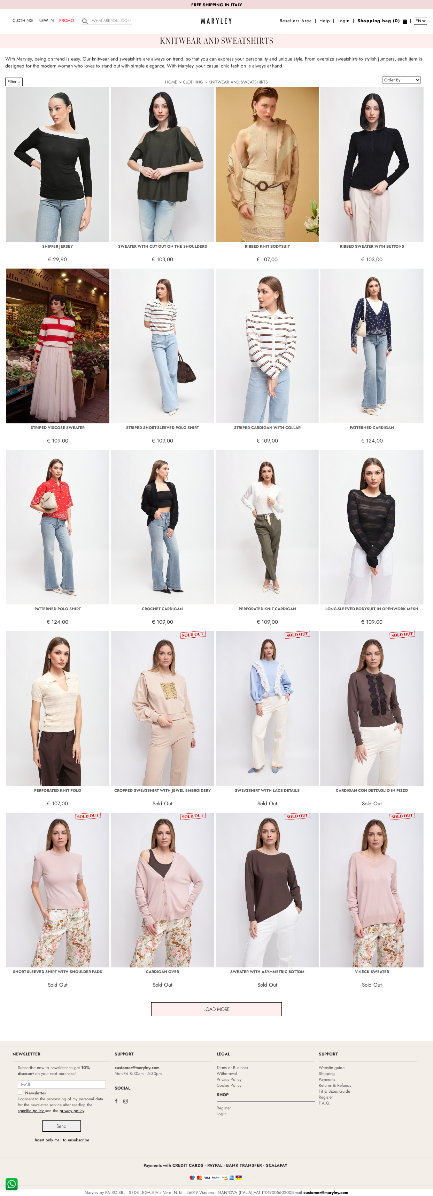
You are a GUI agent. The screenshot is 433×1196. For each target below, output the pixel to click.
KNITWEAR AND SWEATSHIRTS (238, 82)
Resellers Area (296, 20)
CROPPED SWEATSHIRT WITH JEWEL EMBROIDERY (162, 790)
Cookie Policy (229, 1085)
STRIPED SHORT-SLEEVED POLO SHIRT (162, 427)
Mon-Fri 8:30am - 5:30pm (138, 1073)
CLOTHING (23, 20)
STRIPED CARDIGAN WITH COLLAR (267, 427)
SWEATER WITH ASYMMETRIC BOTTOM (267, 971)
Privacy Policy (229, 1079)
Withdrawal (227, 1073)
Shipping (327, 1073)
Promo (66, 20)
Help (324, 20)
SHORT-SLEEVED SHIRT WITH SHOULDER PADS (57, 971)
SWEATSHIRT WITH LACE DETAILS (267, 790)
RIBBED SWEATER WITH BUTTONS (372, 246)
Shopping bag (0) (378, 20)
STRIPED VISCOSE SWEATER (58, 427)
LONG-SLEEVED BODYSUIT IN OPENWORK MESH (371, 609)
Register (224, 1108)
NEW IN (46, 20)
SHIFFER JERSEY (57, 246)
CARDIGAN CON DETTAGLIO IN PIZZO (372, 790)
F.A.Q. (325, 1103)
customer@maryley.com (137, 1068)
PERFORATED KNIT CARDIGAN (267, 609)
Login (344, 20)
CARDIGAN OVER (162, 971)
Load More (216, 1009)
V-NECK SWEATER (372, 971)
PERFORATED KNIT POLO (57, 790)
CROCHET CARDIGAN (162, 609)
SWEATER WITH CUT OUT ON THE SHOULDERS (162, 246)
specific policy (31, 1111)
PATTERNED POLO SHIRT (57, 609)
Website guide (332, 1068)
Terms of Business (232, 1068)
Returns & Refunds (335, 1085)
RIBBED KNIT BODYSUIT (267, 246)
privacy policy (72, 1111)
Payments (327, 1079)
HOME (171, 82)
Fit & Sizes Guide (334, 1091)
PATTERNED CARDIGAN (372, 427)
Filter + (14, 82)
